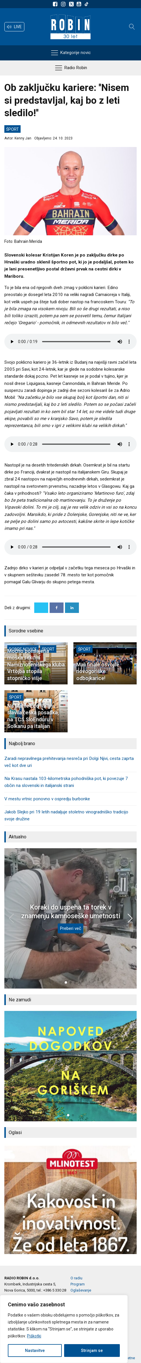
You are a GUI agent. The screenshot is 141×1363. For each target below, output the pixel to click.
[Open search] (132, 27)
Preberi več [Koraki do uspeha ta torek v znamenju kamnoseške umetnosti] (70, 928)
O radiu (76, 1278)
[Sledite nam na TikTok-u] (86, 4)
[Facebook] (57, 607)
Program (77, 1284)
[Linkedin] (72, 607)
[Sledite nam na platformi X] (72, 4)
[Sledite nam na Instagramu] (64, 4)
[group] (70, 1066)
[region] (64, 1329)
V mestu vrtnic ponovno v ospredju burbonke (47, 798)
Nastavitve (35, 1350)
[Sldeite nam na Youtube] (79, 4)
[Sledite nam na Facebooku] (56, 4)
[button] (14, 26)
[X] (41, 607)
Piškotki (34, 1336)
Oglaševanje (80, 1290)
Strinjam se (92, 1350)
